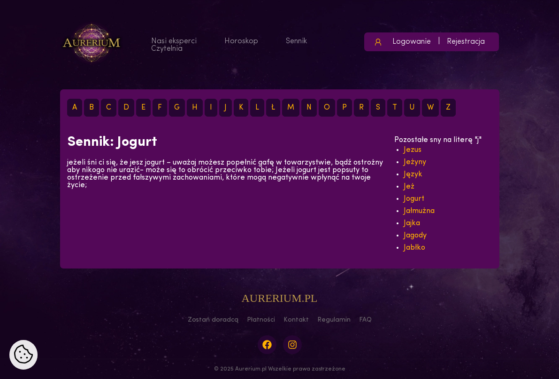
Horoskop (241, 41)
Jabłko (414, 248)
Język (413, 174)
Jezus (412, 150)
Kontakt (296, 320)
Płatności (261, 320)
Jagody (415, 235)
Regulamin (334, 320)
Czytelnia (167, 49)
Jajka (412, 223)
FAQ (365, 320)
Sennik (296, 41)
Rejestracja (466, 42)
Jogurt (414, 199)
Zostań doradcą (213, 320)
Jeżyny (415, 162)
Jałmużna (419, 211)
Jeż (409, 186)
